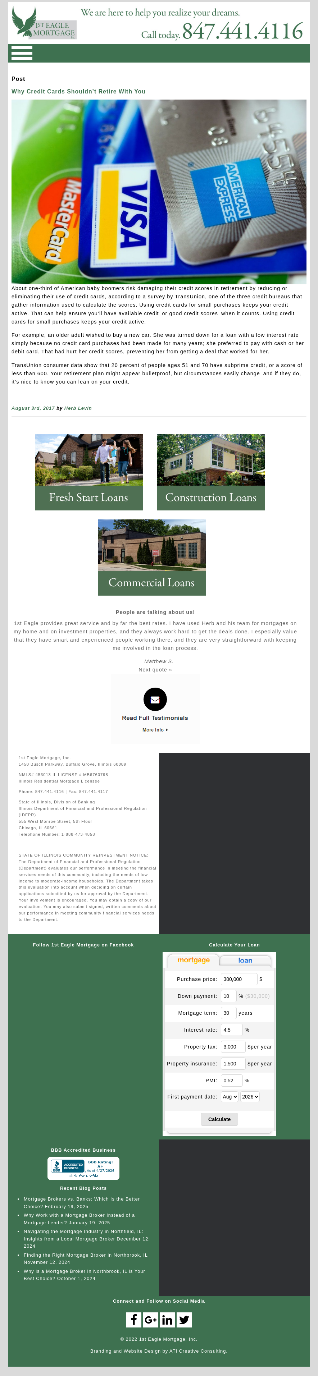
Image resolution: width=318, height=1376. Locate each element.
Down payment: (197, 996)
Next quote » (155, 670)
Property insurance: (192, 1064)
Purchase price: (197, 979)
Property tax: (200, 1047)
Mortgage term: (197, 1013)
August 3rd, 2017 (33, 408)
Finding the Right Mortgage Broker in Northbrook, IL (85, 1255)
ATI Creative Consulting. (198, 1351)
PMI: (212, 1080)
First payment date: (193, 1097)
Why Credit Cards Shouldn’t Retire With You (79, 91)
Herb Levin (78, 408)
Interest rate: (201, 1030)
